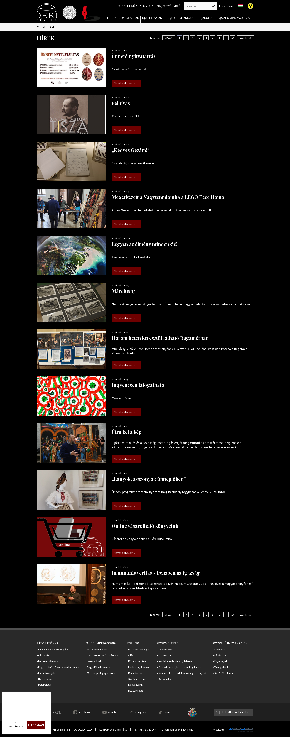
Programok (129, 18)
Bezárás (45, 697)
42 (232, 38)
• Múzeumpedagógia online (101, 673)
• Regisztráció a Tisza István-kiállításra (58, 667)
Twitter (167, 712)
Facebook (84, 712)
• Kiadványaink (135, 684)
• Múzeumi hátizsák (47, 661)
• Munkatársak (134, 673)
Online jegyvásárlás (165, 6)
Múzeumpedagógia (234, 18)
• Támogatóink (221, 667)
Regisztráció (226, 6)
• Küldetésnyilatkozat (138, 667)
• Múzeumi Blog (135, 690)
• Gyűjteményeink (136, 679)
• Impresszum (164, 655)
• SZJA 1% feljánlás (223, 673)
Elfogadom (36, 725)
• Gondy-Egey (164, 649)
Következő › (245, 38)
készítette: (219, 729)
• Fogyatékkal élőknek (98, 667)
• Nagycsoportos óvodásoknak (103, 655)
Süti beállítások (16, 725)
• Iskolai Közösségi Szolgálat (53, 649)
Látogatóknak (180, 18)
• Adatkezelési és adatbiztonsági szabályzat (181, 673)
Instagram (140, 712)
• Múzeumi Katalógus (138, 649)
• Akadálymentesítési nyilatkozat (175, 661)
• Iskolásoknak (94, 661)
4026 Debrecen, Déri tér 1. (113, 729)
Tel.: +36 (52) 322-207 (144, 729)
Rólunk (206, 18)
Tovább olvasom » (124, 83)
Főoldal (41, 27)
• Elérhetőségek (46, 673)
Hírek (112, 18)
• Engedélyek (220, 661)
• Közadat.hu (164, 679)
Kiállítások (152, 18)
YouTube (112, 712)
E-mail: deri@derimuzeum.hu (177, 729)
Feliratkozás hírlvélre (235, 712)
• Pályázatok (219, 655)
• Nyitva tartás (44, 679)
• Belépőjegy (44, 684)
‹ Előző (169, 38)
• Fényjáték (43, 655)
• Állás (130, 655)
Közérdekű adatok (132, 6)
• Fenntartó (219, 649)
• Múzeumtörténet (137, 661)
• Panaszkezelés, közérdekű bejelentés (179, 667)
